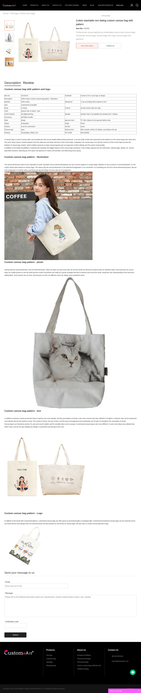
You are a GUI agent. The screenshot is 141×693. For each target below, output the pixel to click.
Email (7, 582)
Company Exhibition (84, 655)
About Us (45, 5)
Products (34, 5)
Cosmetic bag (51, 659)
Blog (92, 5)
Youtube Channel (72, 5)
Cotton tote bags (27, 13)
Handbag (49, 662)
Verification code (11, 622)
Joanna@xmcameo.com (120, 661)
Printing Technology (84, 659)
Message (8, 593)
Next (9, 70)
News (84, 5)
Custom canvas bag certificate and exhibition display (89, 666)
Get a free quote (87, 46)
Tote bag (14, 13)
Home (25, 5)
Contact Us (57, 5)
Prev (9, 17)
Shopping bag (51, 665)
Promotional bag (82, 662)
